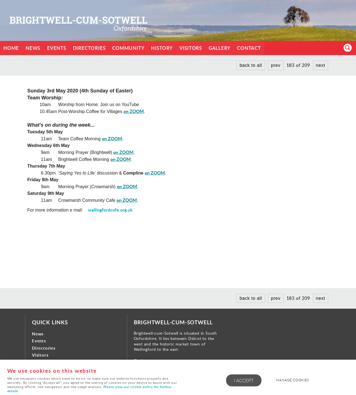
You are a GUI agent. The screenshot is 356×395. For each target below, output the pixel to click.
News (33, 48)
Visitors (191, 48)
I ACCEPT (244, 380)
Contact (249, 48)
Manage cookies (292, 380)
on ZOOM (133, 111)
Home (11, 48)
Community (128, 48)
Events (56, 48)
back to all (250, 65)
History (162, 48)
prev (275, 65)
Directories (89, 48)
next (320, 65)
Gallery (220, 48)
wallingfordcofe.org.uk (110, 210)
